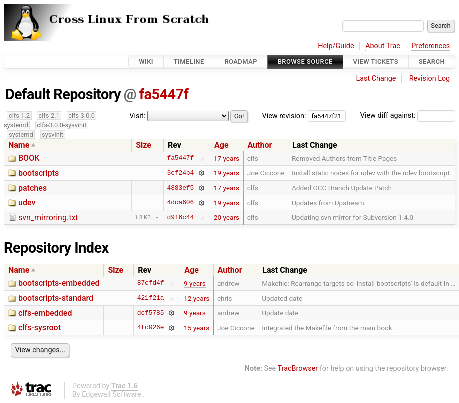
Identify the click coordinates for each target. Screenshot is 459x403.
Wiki (146, 61)
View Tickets (375, 61)
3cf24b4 (180, 172)
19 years (226, 173)
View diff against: (407, 115)
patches (32, 188)
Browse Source (305, 61)
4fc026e (150, 327)
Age (221, 145)
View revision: (284, 115)
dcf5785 (150, 312)
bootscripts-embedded (58, 283)
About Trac (382, 46)
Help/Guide (336, 46)
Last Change (376, 78)
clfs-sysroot (39, 327)
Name (18, 145)
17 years (226, 158)
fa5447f (163, 94)
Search (432, 61)
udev (26, 202)
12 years (196, 298)
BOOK (28, 158)
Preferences (430, 46)
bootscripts (38, 173)
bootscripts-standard (55, 298)
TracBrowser (298, 368)
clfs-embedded (45, 313)
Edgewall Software (111, 394)
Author (259, 145)
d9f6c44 (180, 217)
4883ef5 (180, 187)
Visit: (137, 116)
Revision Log (429, 78)
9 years (195, 283)
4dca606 (180, 202)
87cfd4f (150, 283)
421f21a (150, 298)
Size (143, 145)
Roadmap (240, 61)
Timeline (189, 61)
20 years (226, 217)
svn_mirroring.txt (48, 217)
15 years (196, 328)
